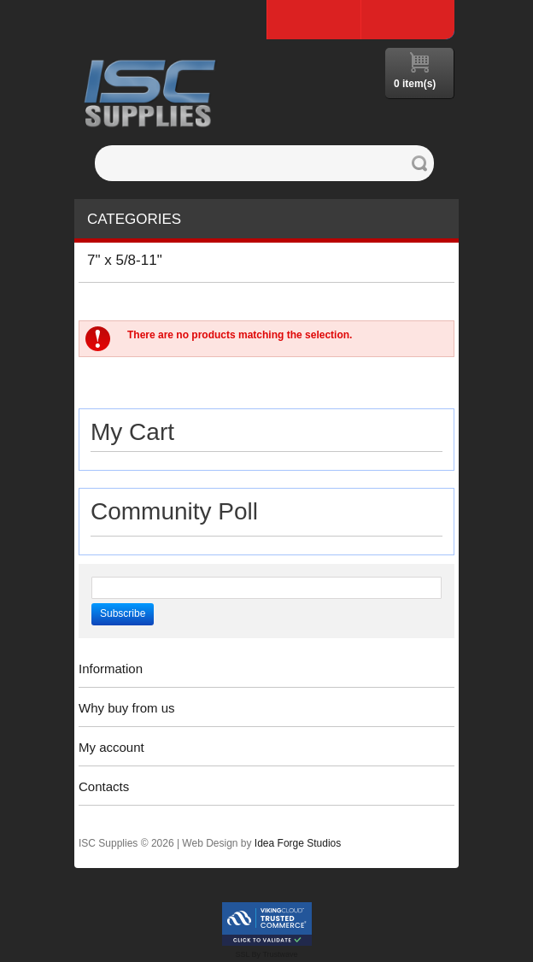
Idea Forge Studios (298, 843)
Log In (407, 19)
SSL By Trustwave (266, 954)
